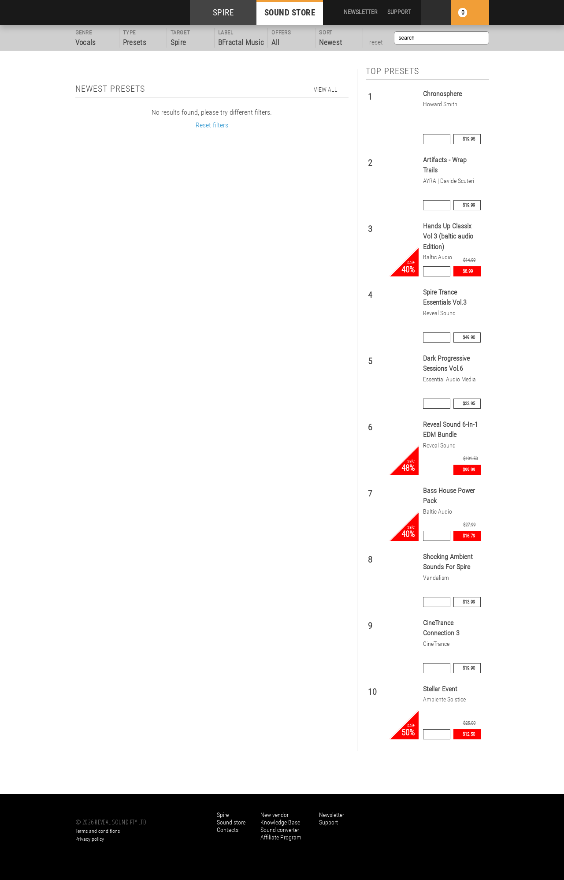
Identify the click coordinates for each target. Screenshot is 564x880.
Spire (223, 814)
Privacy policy (89, 839)
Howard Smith (440, 104)
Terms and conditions (97, 831)
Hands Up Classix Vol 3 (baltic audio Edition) (448, 236)
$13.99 (469, 602)
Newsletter (331, 814)
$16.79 (469, 536)
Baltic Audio (437, 257)
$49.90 (469, 337)
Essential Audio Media (449, 379)
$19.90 (469, 668)
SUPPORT (399, 11)
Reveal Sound (439, 313)
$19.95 (469, 139)
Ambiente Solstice (444, 699)
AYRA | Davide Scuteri (448, 181)
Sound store (231, 822)
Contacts (227, 829)
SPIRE (223, 12)
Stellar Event (440, 689)
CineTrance (436, 644)
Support (328, 822)
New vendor (274, 814)
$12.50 (469, 734)
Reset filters (212, 125)
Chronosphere (442, 93)
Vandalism (436, 578)
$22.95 (469, 403)
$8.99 (468, 271)
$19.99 (469, 205)
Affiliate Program (280, 837)
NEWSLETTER (361, 11)
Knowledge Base (280, 822)
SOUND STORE (289, 12)
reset (376, 42)
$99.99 (469, 470)
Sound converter (279, 829)
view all (326, 89)
